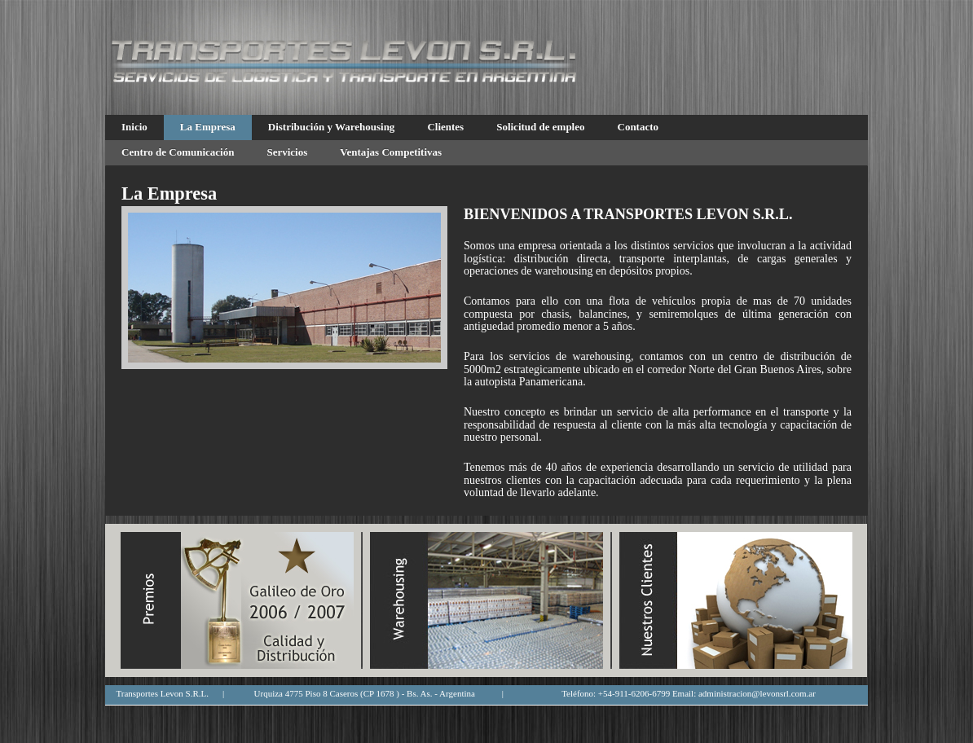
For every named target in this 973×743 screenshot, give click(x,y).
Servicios (286, 152)
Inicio (134, 127)
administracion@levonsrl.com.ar (757, 693)
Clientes (445, 127)
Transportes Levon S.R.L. (162, 693)
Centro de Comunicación (177, 152)
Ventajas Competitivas (391, 152)
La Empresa (208, 127)
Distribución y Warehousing (331, 127)
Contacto (638, 127)
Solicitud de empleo (540, 127)
